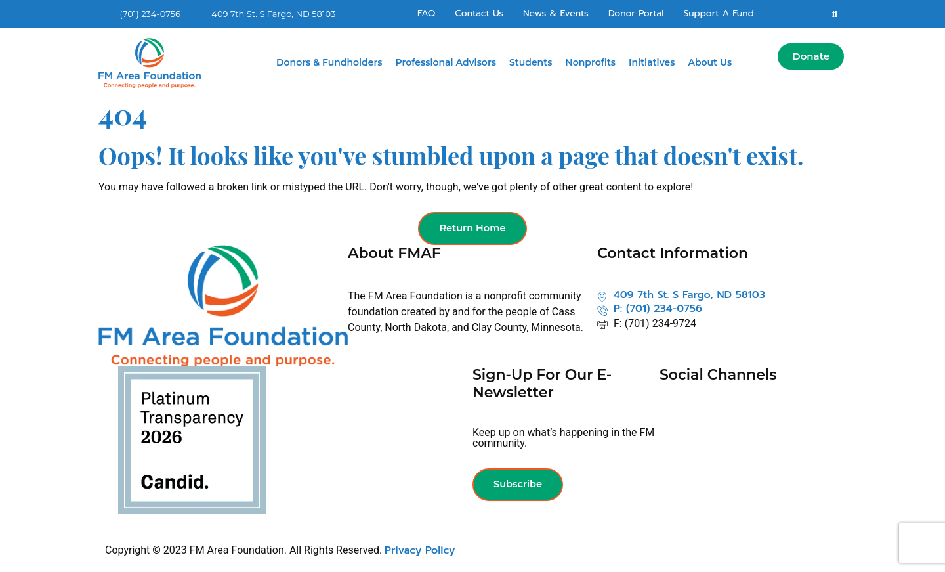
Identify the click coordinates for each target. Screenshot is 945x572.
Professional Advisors (446, 63)
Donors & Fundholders (329, 63)
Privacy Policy (420, 551)
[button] (834, 13)
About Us (710, 63)
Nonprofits (590, 63)
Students (530, 63)
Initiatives (652, 63)
